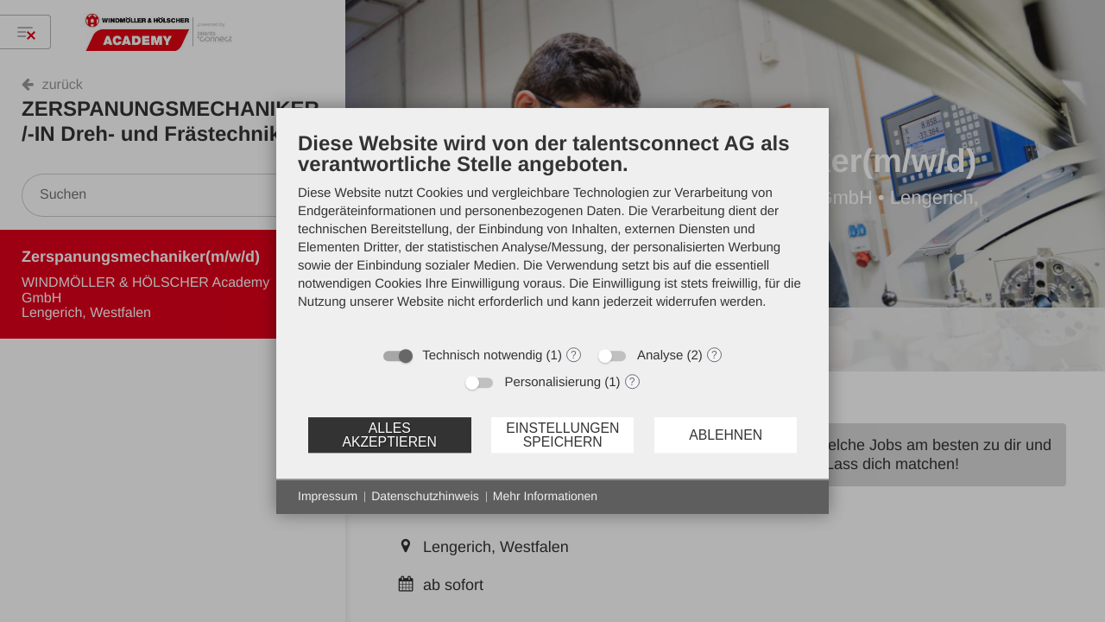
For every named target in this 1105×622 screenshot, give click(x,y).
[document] (552, 233)
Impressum (327, 496)
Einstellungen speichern (562, 435)
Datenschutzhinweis (425, 496)
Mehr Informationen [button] (545, 496)
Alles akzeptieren (389, 435)
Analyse (660, 355)
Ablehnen (725, 435)
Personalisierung (552, 382)
